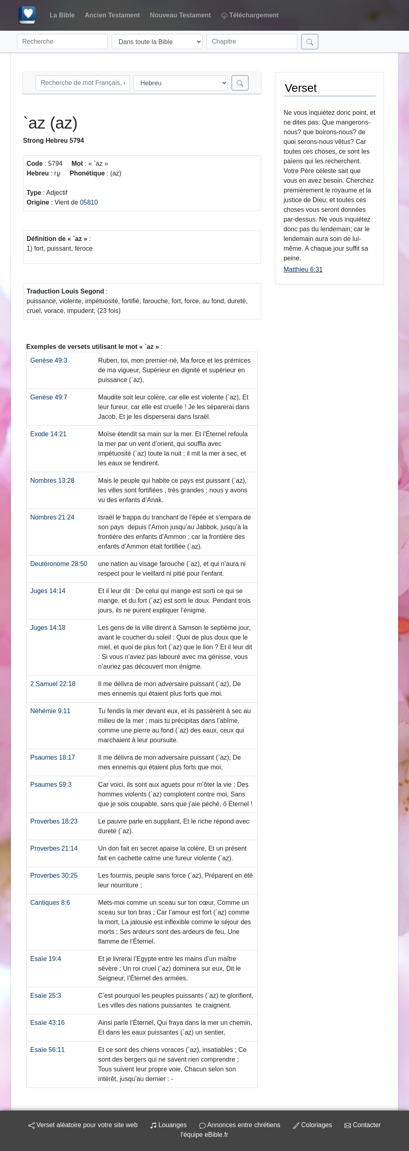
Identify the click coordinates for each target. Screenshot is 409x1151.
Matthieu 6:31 (303, 269)
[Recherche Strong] (82, 83)
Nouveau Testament (180, 15)
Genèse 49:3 (48, 360)
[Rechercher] (309, 41)
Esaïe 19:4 (45, 958)
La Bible (62, 15)
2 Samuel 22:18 (52, 683)
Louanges (168, 1124)
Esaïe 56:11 (47, 1049)
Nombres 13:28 (52, 480)
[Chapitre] (252, 41)
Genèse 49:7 (48, 397)
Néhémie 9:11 (50, 710)
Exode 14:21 (48, 434)
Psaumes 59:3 (50, 784)
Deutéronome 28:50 (58, 563)
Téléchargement (250, 15)
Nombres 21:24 (52, 517)
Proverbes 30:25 (53, 875)
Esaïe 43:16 (47, 1022)
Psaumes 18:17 (52, 757)
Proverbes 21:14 (53, 848)
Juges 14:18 (47, 627)
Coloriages (312, 1124)
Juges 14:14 (47, 590)
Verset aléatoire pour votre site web (83, 1124)
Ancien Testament (112, 15)
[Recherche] (62, 41)
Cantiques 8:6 (50, 902)
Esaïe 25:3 (45, 995)
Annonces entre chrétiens (239, 1124)
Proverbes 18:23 (53, 821)
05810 (89, 202)
